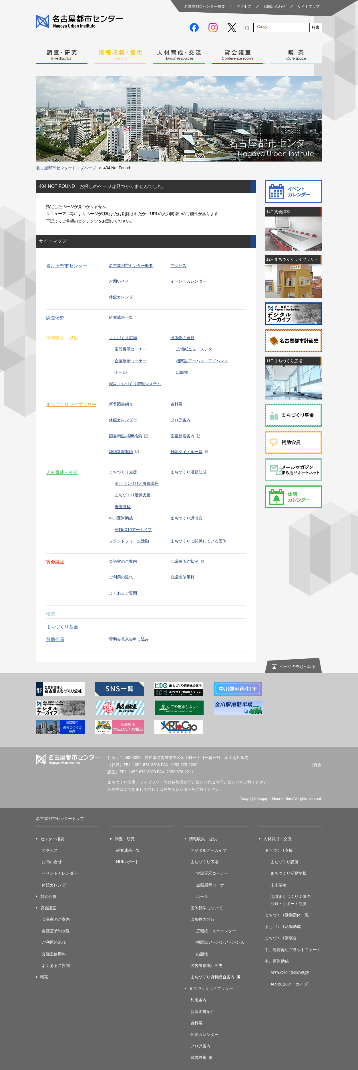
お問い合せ (119, 281)
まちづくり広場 (123, 337)
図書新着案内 (182, 436)
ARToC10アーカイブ (133, 529)
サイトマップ (308, 6)
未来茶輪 (123, 506)
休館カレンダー (123, 297)
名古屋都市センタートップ (60, 818)
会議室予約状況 (56, 931)
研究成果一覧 (121, 317)
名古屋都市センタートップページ (66, 168)
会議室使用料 (182, 577)
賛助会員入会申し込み (129, 639)
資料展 (176, 404)
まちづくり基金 (62, 626)
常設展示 (204, 873)
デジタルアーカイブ (208, 850)
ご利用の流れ (121, 577)
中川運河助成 (121, 518)
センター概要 (52, 839)
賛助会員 (55, 639)
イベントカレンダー (188, 281)
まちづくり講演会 (186, 518)
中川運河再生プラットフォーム (293, 949)
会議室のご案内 (123, 561)
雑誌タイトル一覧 (186, 451)
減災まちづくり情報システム (135, 383)
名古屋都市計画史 (206, 965)
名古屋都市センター (66, 265)
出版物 (182, 372)
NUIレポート (127, 861)
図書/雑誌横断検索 (125, 436)
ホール (121, 372)
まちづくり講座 (285, 861)
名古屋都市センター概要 (204, 6)
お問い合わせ (274, 6)
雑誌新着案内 (121, 451)
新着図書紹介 (121, 404)
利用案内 (198, 1000)
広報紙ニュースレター (196, 349)
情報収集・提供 (120, 53)
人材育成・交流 (179, 53)
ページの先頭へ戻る (298, 666)
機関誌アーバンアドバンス (220, 942)
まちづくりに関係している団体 (198, 541)
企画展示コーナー (131, 361)
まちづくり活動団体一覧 (287, 915)
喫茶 (296, 53)
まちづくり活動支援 (133, 495)
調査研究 (55, 317)
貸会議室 (237, 53)
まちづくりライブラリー (71, 404)
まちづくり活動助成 (188, 472)
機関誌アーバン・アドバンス (202, 361)
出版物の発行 (182, 337)
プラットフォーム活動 (129, 541)
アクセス (244, 6)
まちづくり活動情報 (289, 873)
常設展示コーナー (131, 349)
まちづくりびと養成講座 (137, 483)
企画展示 (204, 885)
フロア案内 (180, 420)
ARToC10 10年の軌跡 (290, 972)
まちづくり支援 (123, 472)
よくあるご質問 (123, 593)
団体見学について (206, 908)
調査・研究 (61, 53)
